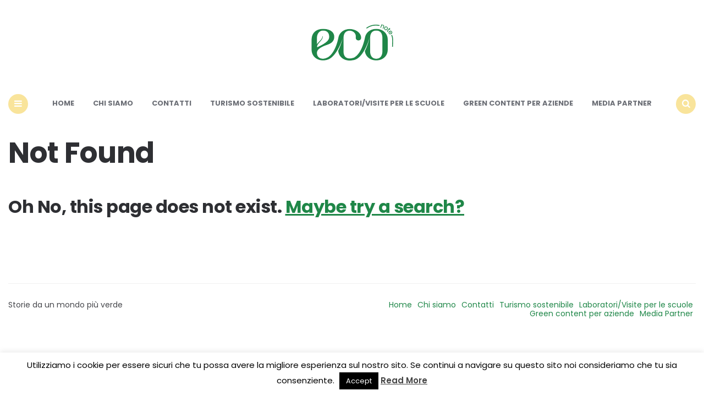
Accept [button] (359, 381)
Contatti (171, 103)
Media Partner (622, 103)
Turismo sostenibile (252, 103)
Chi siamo (113, 103)
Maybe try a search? (375, 206)
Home (63, 103)
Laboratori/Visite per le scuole (378, 103)
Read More (404, 380)
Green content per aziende (518, 103)
